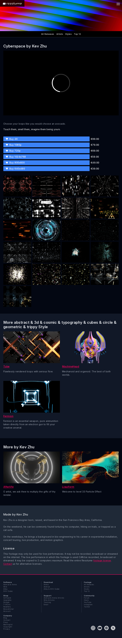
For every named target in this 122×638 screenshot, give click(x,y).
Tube (6, 366)
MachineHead (70, 366)
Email (46, 605)
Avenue (47, 587)
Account (7, 611)
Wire (5, 587)
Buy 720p (13, 150)
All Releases (47, 34)
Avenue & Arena (10, 585)
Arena (46, 585)
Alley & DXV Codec (52, 589)
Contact (7, 563)
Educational (8, 609)
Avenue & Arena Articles (54, 598)
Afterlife (8, 486)
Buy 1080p (14, 144)
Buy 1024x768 (16, 156)
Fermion (8, 416)
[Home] (12, 3)
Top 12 (77, 34)
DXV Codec (8, 591)
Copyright (7, 627)
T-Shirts (6, 605)
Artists (59, 34)
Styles (68, 34)
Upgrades (7, 600)
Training (47, 602)
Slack (86, 600)
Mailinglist (8, 625)
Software (7, 598)
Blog (5, 618)
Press (5, 622)
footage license (102, 560)
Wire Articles (49, 600)
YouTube (87, 602)
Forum (86, 598)
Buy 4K (12, 139)
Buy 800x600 (15, 162)
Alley (5, 589)
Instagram (88, 605)
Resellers (7, 607)
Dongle (6, 602)
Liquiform (68, 486)
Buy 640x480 (15, 168)
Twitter (87, 607)
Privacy (6, 629)
